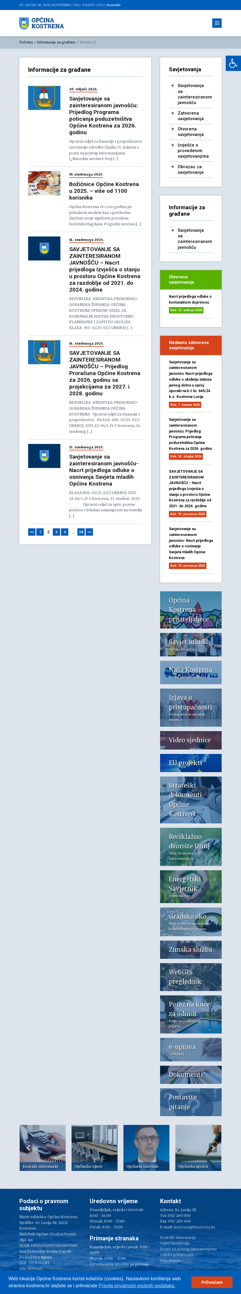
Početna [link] (26, 42)
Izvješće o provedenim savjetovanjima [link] (193, 150)
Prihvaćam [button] (212, 1282)
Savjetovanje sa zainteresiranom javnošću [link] (195, 94)
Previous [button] (28, 1147)
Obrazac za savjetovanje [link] (191, 169)
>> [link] (89, 532)
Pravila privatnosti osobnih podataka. (137, 1285)
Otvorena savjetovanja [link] (191, 131)
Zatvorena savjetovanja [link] (191, 115)
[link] (233, 63)
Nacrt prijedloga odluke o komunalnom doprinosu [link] (190, 299)
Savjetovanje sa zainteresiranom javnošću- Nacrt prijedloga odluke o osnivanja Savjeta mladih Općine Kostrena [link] (103, 470)
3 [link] (56, 532)
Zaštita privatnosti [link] (176, 1255)
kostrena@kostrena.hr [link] (194, 1227)
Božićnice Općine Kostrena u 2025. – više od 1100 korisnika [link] (104, 191)
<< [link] (32, 532)
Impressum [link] (170, 1260)
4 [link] (65, 532)
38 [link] (81, 532)
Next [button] (213, 1147)
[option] (43, 1148)
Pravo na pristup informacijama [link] (188, 1249)
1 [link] (40, 532)
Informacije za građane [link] (56, 42)
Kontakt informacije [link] (178, 1237)
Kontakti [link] (113, 5)
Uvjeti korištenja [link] (174, 1243)
